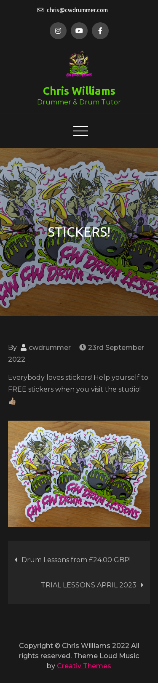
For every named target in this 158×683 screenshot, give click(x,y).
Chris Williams (79, 91)
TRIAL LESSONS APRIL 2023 (89, 585)
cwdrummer (50, 348)
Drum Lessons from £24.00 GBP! (76, 560)
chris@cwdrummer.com (72, 10)
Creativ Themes (84, 666)
